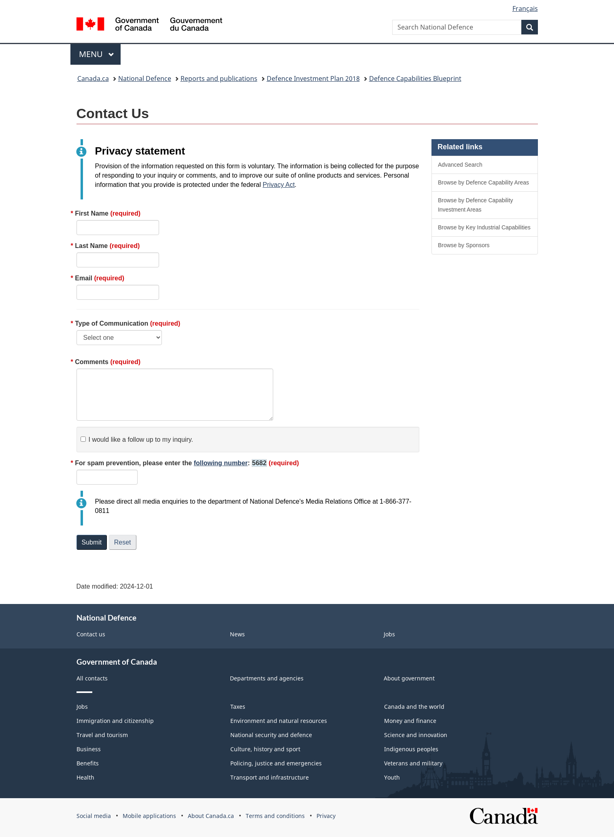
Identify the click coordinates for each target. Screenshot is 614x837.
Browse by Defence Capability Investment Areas (475, 205)
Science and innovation (415, 735)
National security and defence (271, 735)
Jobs (389, 634)
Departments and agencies (267, 678)
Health (85, 777)
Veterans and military (413, 763)
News (237, 634)
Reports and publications (219, 78)
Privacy (326, 816)
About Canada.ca (211, 816)
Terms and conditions (275, 816)
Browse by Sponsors (464, 245)
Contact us (90, 634)
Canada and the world (414, 706)
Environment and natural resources (278, 721)
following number (221, 463)
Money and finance (410, 721)
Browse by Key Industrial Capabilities (484, 227)
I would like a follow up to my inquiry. (137, 439)
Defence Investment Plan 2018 (313, 78)
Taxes (237, 706)
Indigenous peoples (411, 749)
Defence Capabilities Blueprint (415, 78)
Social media (93, 816)
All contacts (92, 678)
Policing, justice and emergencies (276, 763)
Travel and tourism (102, 735)
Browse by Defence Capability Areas (483, 182)
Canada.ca (93, 78)
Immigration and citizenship (115, 721)
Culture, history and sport (265, 749)
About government (409, 678)
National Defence (144, 78)
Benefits (87, 763)
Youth (392, 777)
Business (88, 749)
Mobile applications (149, 816)
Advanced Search (460, 164)
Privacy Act (279, 184)
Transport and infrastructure (269, 777)
